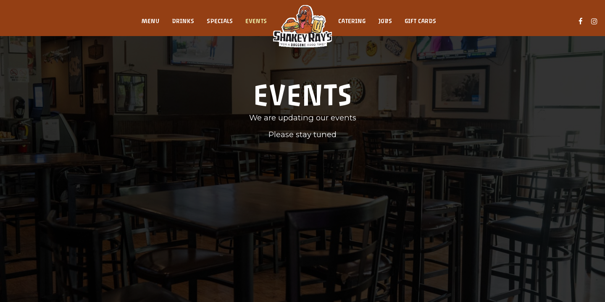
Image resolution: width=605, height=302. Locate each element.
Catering (352, 21)
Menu (150, 21)
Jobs (385, 21)
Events (256, 21)
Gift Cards (420, 21)
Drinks (183, 21)
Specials (220, 21)
